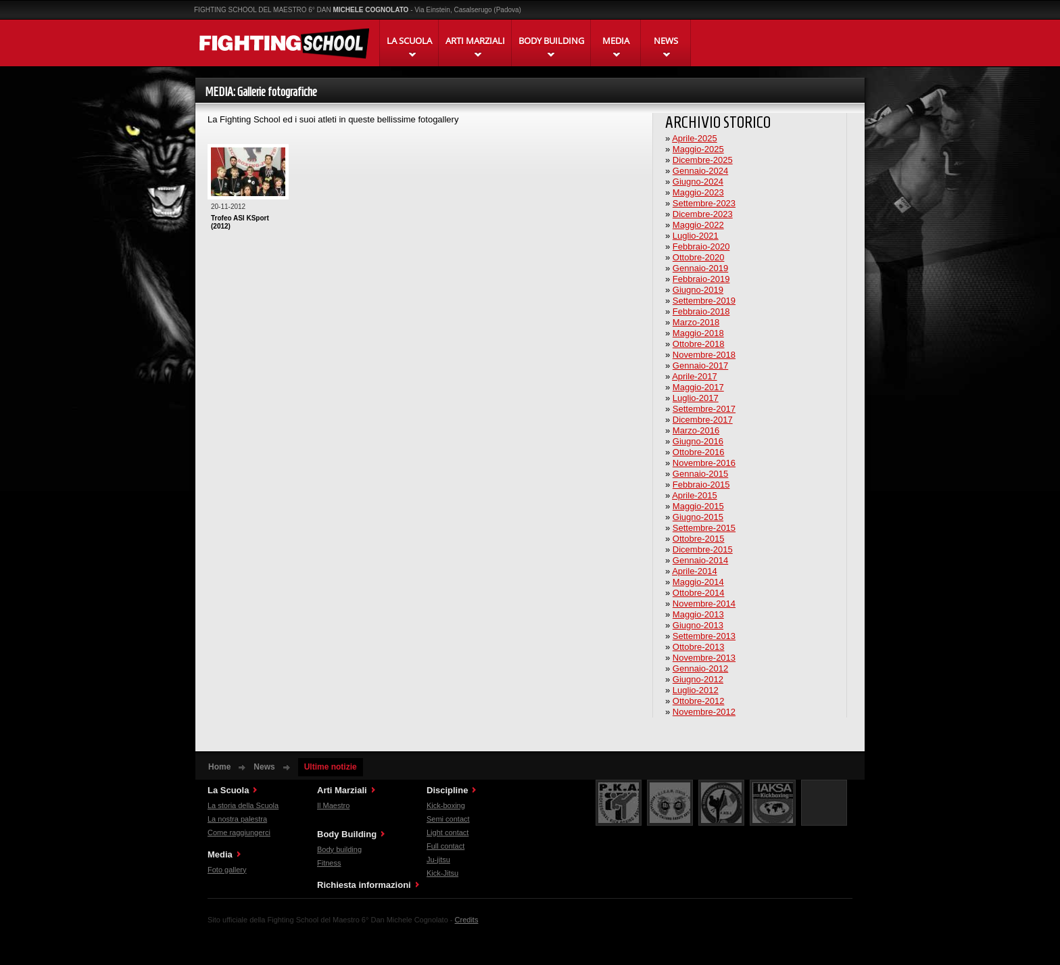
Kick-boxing (446, 805)
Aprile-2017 (694, 376)
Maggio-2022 (698, 225)
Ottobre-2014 (699, 593)
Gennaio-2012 (700, 668)
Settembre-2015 (704, 528)
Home (219, 767)
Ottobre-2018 (699, 344)
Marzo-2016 (696, 430)
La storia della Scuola (243, 805)
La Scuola (228, 790)
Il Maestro (333, 805)
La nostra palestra (237, 819)
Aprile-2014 (694, 571)
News (264, 767)
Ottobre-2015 (699, 539)
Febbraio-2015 (701, 484)
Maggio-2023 (698, 192)
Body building (339, 849)
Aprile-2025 (694, 138)
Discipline (447, 790)
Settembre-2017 (704, 409)
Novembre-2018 (704, 355)
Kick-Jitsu (442, 873)
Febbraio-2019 (701, 279)
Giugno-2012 (698, 679)
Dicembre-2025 (703, 160)
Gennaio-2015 (700, 474)
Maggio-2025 (698, 149)
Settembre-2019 (704, 301)
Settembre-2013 (704, 636)
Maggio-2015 (698, 506)
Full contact (445, 846)
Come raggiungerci (239, 832)
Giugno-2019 (698, 290)
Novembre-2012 (704, 712)
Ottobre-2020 (699, 257)
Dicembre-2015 (703, 549)
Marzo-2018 (696, 322)
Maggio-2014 (698, 582)
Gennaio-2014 (700, 560)
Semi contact (448, 819)
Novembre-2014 (704, 603)
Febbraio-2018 (701, 311)
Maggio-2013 (698, 614)
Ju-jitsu (438, 859)
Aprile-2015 (694, 495)
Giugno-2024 (698, 181)
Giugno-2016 (698, 441)
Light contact (447, 832)
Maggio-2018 (698, 333)
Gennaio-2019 (700, 268)
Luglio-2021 (696, 236)
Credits (467, 920)
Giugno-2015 (698, 517)
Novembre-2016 (704, 463)
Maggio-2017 (698, 387)
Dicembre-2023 (703, 214)
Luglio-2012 (696, 690)
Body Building (347, 834)
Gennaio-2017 (700, 365)
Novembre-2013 (704, 658)
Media (220, 854)
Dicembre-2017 (703, 420)
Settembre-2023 (704, 203)
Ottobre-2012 (699, 701)
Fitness (329, 863)
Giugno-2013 (698, 625)
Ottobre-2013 (699, 647)
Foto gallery (227, 870)
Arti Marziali (342, 790)
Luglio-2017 (696, 398)
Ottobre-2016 (699, 452)
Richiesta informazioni (364, 885)
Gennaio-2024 (700, 171)
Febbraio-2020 (701, 246)
